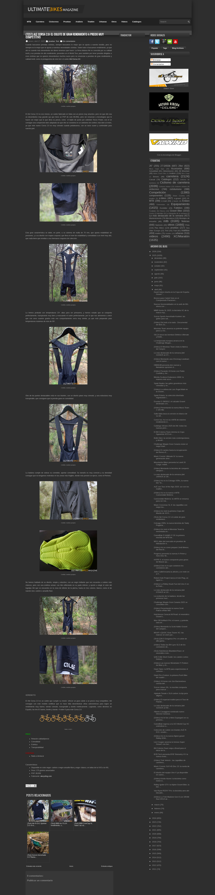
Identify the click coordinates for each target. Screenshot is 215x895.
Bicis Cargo (186, 173)
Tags (165, 48)
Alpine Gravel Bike (159, 173)
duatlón (152, 198)
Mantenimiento (155, 218)
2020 (154, 834)
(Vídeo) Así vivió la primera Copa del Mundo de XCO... (169, 512)
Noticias (185, 221)
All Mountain (184, 171)
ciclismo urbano (181, 186)
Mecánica (170, 218)
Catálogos (136, 22)
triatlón (158, 233)
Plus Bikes (159, 228)
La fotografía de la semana (176, 213)
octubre (157, 266)
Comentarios (157, 64)
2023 (154, 822)
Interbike (160, 213)
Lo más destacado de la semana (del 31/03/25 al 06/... (169, 707)
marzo (157, 805)
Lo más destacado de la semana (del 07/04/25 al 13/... (169, 591)
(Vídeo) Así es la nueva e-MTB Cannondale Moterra (166, 494)
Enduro (185, 201)
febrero (157, 808)
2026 (154, 251)
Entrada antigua (106, 831)
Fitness (162, 211)
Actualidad (153, 171)
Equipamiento (180, 204)
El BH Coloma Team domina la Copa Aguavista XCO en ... (169, 433)
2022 (154, 826)
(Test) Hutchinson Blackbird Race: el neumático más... (169, 652)
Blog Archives (178, 48)
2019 (154, 838)
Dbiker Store (169, 88)
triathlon (185, 230)
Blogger (178, 155)
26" (151, 166)
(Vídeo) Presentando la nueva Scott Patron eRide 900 (169, 609)
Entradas (156, 60)
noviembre (159, 262)
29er (180, 166)
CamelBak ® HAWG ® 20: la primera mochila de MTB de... (169, 536)
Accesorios (176, 168)
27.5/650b (165, 166)
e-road (164, 201)
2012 (154, 865)
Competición (157, 192)
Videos (124, 22)
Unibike (168, 233)
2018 (154, 842)
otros (171, 224)
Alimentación (168, 171)
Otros (114, 22)
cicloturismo (175, 189)
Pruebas (67, 22)
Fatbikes (178, 208)
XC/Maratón (182, 236)
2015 (154, 853)
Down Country (179, 196)
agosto (157, 274)
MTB (29, 22)
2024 (154, 818)
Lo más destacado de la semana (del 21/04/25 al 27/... (169, 354)
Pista (187, 225)
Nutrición (159, 225)
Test (57, 41)
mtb (166, 221)
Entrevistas (161, 204)
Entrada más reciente (34, 831)
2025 (154, 255)
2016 (154, 850)
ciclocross (154, 189)
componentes (156, 195)
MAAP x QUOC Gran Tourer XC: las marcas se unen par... (169, 634)
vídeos (153, 236)
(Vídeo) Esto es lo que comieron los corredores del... (169, 567)
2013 (154, 861)
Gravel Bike (176, 211)
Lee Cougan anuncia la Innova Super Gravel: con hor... (169, 743)
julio (156, 278)
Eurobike (163, 208)
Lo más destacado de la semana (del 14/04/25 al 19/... (169, 475)
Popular (155, 48)
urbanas (179, 233)
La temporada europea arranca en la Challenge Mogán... (169, 342)
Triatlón (91, 22)
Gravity (151, 213)
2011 (154, 869)
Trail (175, 231)
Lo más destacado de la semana (166, 215)
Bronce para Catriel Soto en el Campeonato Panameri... (166, 299)
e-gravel (177, 198)
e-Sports (175, 201)
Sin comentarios (69, 41)
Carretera (40, 22)
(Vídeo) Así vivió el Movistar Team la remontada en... (169, 530)
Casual (152, 179)
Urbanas (103, 22)
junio (156, 282)
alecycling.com (46, 776)
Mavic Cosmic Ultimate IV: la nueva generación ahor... (168, 457)
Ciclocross (54, 22)
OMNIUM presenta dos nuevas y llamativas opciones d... (167, 366)
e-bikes (162, 198)
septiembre (159, 270)
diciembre (158, 258)
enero (157, 813)
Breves (156, 177)
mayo (156, 285)
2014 (154, 857)
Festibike (152, 211)
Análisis (79, 22)
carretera (172, 176)
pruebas (52, 41)
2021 (154, 830)
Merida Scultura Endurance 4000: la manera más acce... (169, 378)
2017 (154, 846)
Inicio (71, 831)
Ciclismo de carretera (174, 182)
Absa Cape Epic (156, 169)
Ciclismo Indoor (165, 186)
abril (156, 289)
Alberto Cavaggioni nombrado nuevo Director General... (169, 713)
